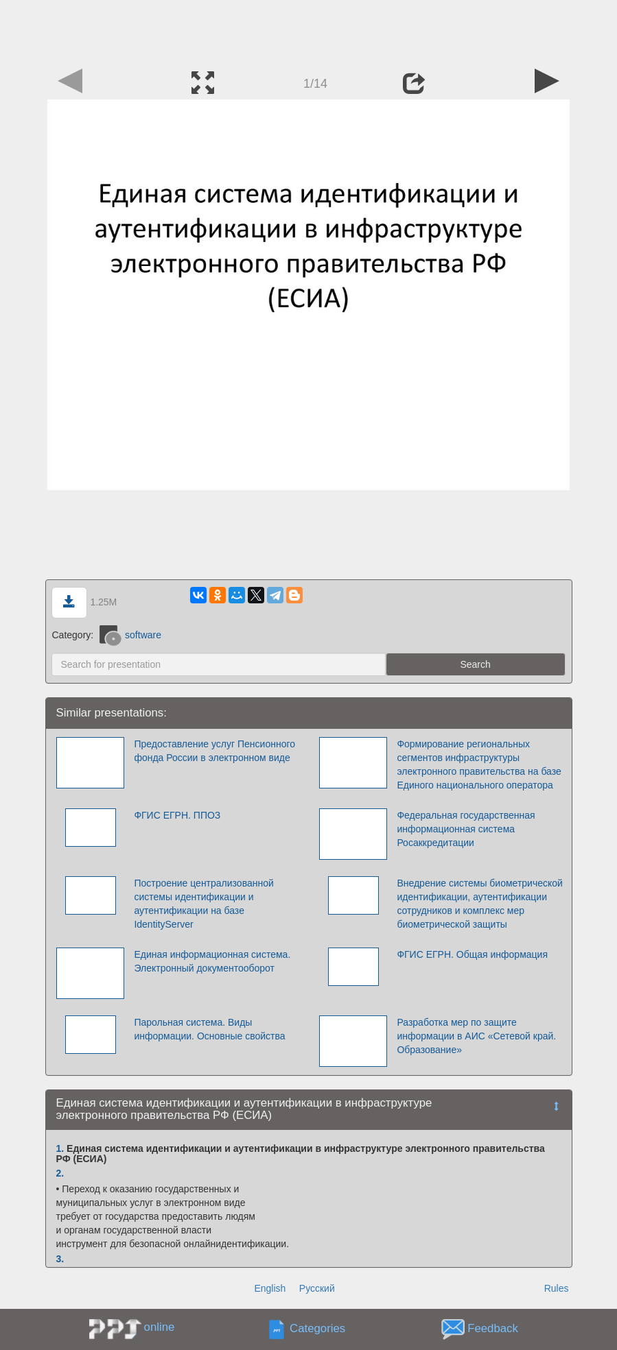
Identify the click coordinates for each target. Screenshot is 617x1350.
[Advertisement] (309, 31)
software (130, 634)
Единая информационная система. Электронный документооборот (212, 961)
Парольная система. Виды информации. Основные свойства (209, 1029)
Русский (317, 1288)
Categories (317, 1328)
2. (60, 1173)
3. (60, 1258)
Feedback (492, 1328)
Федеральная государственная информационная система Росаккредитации (466, 829)
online (159, 1327)
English (270, 1288)
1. (60, 1148)
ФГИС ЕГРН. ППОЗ (177, 815)
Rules (556, 1288)
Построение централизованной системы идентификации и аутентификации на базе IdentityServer (203, 904)
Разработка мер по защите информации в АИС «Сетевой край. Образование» (476, 1036)
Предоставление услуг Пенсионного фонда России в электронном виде (214, 750)
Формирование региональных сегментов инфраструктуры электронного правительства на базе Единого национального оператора (479, 764)
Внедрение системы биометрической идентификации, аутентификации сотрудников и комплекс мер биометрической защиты (480, 904)
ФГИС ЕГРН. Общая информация (472, 954)
